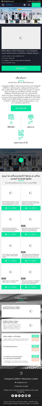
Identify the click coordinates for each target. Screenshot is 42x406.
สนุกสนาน (36, 5)
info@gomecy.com (7, 1)
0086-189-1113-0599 (34, 1)
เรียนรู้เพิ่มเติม (21, 108)
